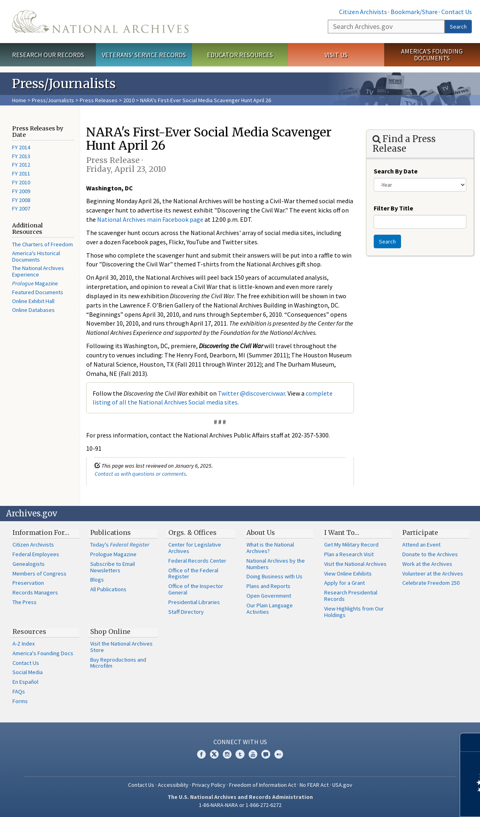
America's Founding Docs (42, 653)
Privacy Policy (209, 784)
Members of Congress (39, 573)
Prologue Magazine (113, 554)
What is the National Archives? (270, 548)
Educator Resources (240, 55)
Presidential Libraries (194, 602)
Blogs (97, 579)
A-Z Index (23, 643)
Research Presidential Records (350, 595)
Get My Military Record (351, 544)
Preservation (28, 582)
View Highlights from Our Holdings (354, 612)
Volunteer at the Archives (432, 573)
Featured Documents (37, 292)
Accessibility (173, 784)
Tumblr (240, 754)
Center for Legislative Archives (194, 548)
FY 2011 (21, 173)
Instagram (227, 754)
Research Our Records (48, 55)
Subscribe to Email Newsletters (112, 567)
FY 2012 (21, 164)
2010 (128, 100)
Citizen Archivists (363, 12)
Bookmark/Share (414, 12)
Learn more (408, 802)
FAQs (18, 691)
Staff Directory (186, 611)
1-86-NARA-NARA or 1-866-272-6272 (240, 805)
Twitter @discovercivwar (251, 393)
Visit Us (336, 55)
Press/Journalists (53, 100)
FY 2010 (21, 182)
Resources (29, 631)
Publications (110, 532)
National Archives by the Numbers (275, 564)
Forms (20, 701)
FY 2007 (21, 208)
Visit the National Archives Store (121, 647)
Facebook (201, 754)
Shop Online (110, 631)
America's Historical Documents (36, 256)
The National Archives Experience (38, 271)
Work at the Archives (427, 563)
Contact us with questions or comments (140, 473)
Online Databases (33, 310)
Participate (420, 532)
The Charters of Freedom (42, 244)
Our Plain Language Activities (269, 608)
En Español (25, 681)
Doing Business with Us (274, 576)
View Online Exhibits (348, 573)
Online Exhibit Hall (33, 301)
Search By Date (396, 171)
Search (458, 26)
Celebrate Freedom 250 (430, 582)
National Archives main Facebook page (150, 219)
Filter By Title (393, 208)
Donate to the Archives (430, 554)
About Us (260, 532)
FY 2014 (21, 147)
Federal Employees (35, 554)
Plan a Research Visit (349, 554)
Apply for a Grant (344, 582)
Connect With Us (240, 742)
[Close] (471, 742)
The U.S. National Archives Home (100, 21)
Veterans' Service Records (144, 55)
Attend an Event (421, 544)
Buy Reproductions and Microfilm (118, 663)
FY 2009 (21, 191)
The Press (24, 602)
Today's (119, 544)
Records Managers (35, 592)
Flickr (278, 754)
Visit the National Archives (355, 563)
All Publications (108, 589)
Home (19, 100)
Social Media (27, 672)
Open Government (268, 595)
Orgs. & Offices (192, 532)
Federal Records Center (197, 560)
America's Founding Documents (432, 54)
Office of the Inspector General (195, 589)
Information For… (40, 532)
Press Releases (99, 100)
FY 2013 (21, 156)
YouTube (253, 754)
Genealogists (28, 563)
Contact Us (456, 12)
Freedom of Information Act (262, 784)
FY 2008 (21, 200)
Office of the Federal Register (193, 573)
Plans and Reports (268, 586)
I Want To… (341, 532)
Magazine (35, 283)
